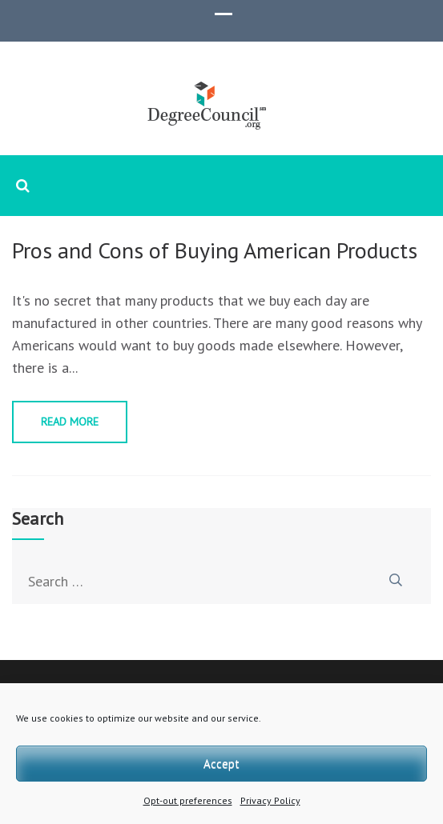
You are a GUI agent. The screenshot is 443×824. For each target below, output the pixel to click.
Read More (70, 421)
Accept (221, 763)
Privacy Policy (270, 800)
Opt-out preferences (187, 800)
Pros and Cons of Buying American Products (214, 250)
